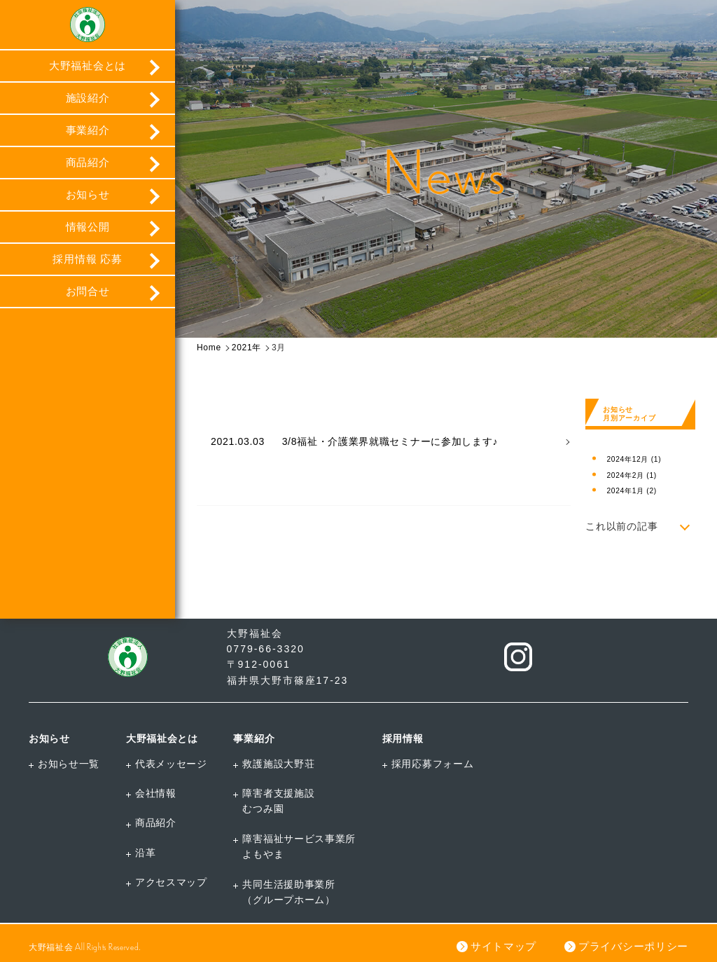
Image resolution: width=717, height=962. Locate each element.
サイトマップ (503, 946)
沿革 (145, 852)
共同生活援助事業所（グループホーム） (288, 892)
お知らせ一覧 (68, 763)
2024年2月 (631, 475)
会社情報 (155, 793)
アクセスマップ (171, 882)
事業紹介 (88, 130)
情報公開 (88, 227)
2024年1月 (631, 491)
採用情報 (403, 738)
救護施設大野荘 (278, 763)
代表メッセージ (171, 763)
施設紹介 (88, 98)
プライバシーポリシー (633, 946)
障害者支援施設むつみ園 (278, 801)
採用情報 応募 (87, 259)
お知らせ (88, 194)
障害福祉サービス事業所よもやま (299, 846)
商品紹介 (88, 162)
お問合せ (88, 291)
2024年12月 (633, 459)
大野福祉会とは (87, 65)
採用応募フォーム (432, 763)
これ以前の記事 (621, 526)
